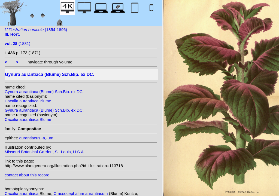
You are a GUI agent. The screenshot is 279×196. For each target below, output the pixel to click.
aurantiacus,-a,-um (36, 138)
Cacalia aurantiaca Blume (28, 101)
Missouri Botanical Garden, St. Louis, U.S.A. (45, 151)
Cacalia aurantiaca (22, 193)
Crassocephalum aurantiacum (81, 193)
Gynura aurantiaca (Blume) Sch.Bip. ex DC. (44, 91)
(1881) (17, 43)
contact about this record (27, 175)
